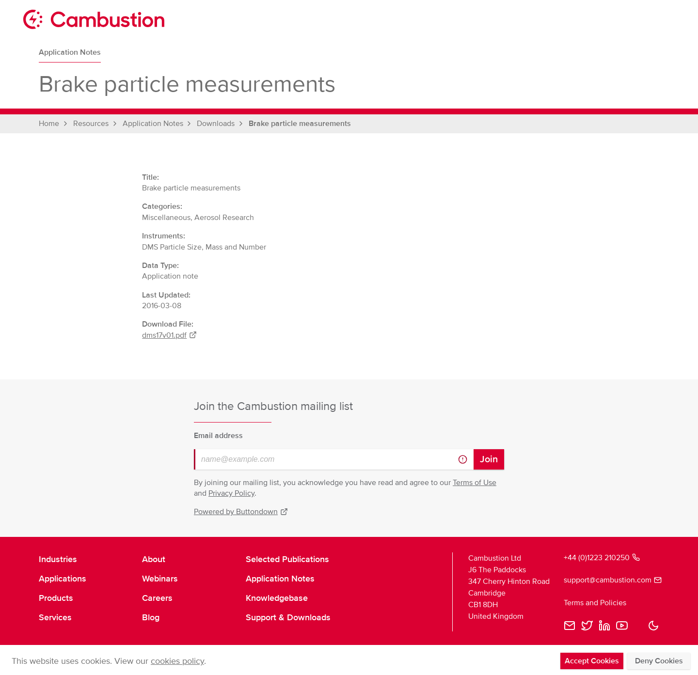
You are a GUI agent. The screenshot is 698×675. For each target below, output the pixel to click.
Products (56, 598)
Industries (58, 559)
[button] (653, 625)
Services (55, 617)
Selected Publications (287, 559)
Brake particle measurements (300, 123)
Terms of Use (474, 482)
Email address (218, 435)
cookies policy (177, 661)
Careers (157, 598)
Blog (150, 617)
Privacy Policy (231, 493)
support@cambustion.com (611, 580)
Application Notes (70, 52)
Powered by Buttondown (241, 512)
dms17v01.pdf (169, 335)
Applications (62, 578)
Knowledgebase (277, 598)
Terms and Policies (595, 603)
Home (49, 123)
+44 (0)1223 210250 (602, 558)
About (153, 559)
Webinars (160, 578)
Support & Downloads (288, 617)
